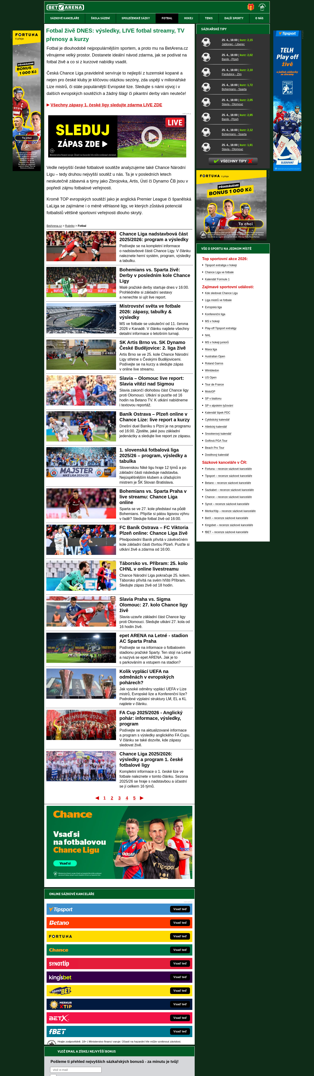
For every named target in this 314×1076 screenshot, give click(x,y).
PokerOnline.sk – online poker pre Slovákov (147, 1010)
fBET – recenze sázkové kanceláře (226, 695)
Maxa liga (211, 513)
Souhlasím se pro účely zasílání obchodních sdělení (108, 921)
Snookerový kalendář (218, 597)
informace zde (126, 1048)
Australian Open (215, 520)
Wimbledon (212, 534)
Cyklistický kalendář (217, 583)
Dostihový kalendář (217, 618)
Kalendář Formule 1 (217, 443)
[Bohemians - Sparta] (210, 250)
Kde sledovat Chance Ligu (221, 456)
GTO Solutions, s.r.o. (229, 1068)
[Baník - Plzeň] (210, 220)
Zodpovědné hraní (236, 1029)
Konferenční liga (215, 477)
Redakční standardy (84, 1068)
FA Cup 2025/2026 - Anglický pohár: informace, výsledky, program (151, 718)
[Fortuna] (27, 170)
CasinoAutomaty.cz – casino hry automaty (146, 961)
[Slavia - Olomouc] (210, 265)
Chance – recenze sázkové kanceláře (228, 660)
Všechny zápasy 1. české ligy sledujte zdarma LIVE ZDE (106, 105)
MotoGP (210, 555)
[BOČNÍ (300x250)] (231, 403)
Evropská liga (213, 470)
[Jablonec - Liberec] (210, 205)
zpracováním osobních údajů (93, 921)
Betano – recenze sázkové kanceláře (228, 646)
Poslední (142, 798)
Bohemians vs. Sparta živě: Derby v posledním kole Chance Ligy (155, 275)
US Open (210, 541)
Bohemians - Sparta (234, 252)
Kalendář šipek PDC (217, 576)
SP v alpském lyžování (219, 569)
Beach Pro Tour (214, 611)
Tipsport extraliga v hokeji (221, 428)
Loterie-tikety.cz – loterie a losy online (143, 968)
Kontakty (61, 1068)
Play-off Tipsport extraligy (221, 491)
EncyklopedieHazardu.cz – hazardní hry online (149, 954)
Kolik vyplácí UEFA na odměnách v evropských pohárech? (147, 677)
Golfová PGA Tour (216, 604)
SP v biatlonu (213, 562)
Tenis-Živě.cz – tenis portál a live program (81, 975)
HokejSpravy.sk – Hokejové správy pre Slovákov (150, 989)
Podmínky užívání (113, 1068)
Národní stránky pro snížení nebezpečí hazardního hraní (212, 1058)
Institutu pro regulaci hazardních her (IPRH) (158, 1029)
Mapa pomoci (167, 1058)
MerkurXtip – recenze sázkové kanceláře (230, 674)
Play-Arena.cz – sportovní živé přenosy (79, 989)
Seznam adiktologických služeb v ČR (134, 1058)
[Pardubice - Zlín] (210, 235)
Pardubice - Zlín (232, 237)
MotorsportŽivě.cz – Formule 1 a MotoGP (80, 982)
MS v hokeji (212, 484)
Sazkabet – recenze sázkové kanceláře (229, 653)
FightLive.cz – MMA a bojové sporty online (81, 954)
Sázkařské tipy (214, 193)
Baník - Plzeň (230, 222)
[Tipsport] (287, 170)
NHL (208, 499)
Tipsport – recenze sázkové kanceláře (228, 639)
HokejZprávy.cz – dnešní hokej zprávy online (82, 968)
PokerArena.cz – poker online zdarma (78, 996)
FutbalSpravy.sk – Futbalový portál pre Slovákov (150, 996)
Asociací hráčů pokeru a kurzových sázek (74, 1034)
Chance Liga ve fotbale (219, 435)
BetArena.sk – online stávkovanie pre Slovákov (149, 975)
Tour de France (214, 548)
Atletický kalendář (216, 590)
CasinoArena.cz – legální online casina (79, 1010)
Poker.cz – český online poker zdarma (78, 1003)
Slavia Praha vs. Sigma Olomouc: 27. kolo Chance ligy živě (154, 605)
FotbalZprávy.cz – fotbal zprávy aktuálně (80, 961)
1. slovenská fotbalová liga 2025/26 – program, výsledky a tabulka (153, 455)
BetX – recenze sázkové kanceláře (226, 681)
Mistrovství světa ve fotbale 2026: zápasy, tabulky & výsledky (150, 311)
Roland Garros (214, 527)
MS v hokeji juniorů (217, 506)
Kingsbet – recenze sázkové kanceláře (229, 688)
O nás (48, 1068)
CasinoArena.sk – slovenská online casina (146, 1003)
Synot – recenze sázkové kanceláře (227, 667)
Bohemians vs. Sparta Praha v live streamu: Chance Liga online (153, 497)
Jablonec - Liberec (233, 207)
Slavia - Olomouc (232, 267)
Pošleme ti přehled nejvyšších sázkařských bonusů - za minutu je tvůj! (115, 904)
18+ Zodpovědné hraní (194, 1068)
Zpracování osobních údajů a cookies (151, 1068)
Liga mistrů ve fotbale (218, 463)
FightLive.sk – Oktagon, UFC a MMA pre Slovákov (151, 982)
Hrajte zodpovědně (57, 1044)
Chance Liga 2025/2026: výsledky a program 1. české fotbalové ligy (151, 759)
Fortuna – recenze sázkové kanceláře (228, 632)
